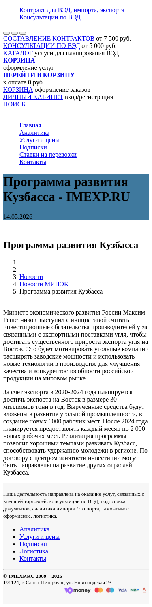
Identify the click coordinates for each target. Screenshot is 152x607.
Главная (30, 125)
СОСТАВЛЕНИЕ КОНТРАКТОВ (48, 38)
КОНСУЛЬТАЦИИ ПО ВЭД (41, 45)
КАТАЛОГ (18, 53)
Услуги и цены (39, 139)
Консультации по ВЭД (50, 17)
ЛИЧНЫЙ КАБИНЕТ (33, 96)
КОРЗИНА (18, 89)
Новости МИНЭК (44, 284)
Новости (31, 276)
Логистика (33, 551)
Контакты (32, 161)
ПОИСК (14, 104)
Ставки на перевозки (48, 154)
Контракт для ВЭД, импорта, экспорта (71, 9)
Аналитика (34, 132)
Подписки (33, 147)
